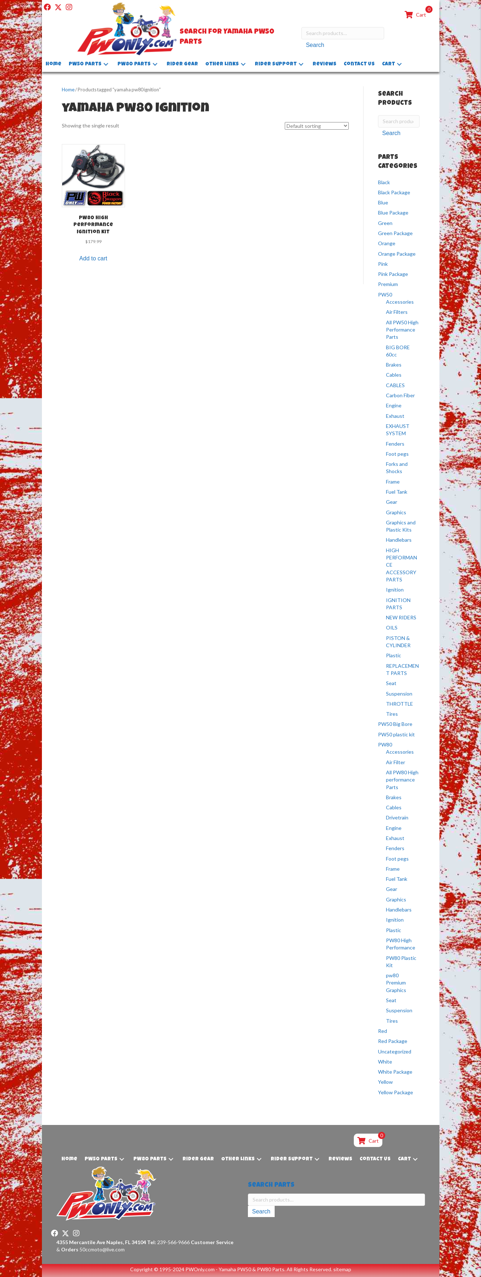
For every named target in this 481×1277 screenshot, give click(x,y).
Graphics (396, 512)
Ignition (395, 589)
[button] (47, 7)
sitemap (342, 1269)
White (385, 1062)
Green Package (395, 233)
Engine (393, 405)
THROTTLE (399, 704)
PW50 (385, 294)
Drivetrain (397, 817)
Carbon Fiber (400, 395)
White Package (395, 1072)
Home (68, 89)
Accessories (400, 302)
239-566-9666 (168, 1242)
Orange (386, 243)
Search (315, 45)
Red (382, 1031)
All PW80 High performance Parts (402, 779)
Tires (392, 714)
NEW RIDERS (401, 617)
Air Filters (397, 312)
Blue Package (393, 212)
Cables (393, 375)
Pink (383, 264)
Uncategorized (394, 1051)
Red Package (392, 1041)
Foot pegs (397, 454)
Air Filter (395, 762)
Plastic (393, 655)
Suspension (399, 694)
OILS (392, 627)
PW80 (385, 744)
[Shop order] (317, 126)
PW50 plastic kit (396, 734)
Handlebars (399, 540)
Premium (388, 284)
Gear (391, 502)
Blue (383, 202)
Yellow (385, 1082)
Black (384, 182)
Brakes (393, 365)
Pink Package (393, 274)
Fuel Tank (396, 492)
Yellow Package (395, 1092)
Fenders (395, 444)
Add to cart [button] (93, 258)
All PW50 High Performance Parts (402, 329)
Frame (393, 482)
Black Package (394, 192)
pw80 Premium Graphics (396, 982)
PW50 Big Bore (395, 724)
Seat (391, 683)
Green (385, 223)
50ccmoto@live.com (102, 1249)
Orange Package (397, 254)
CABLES (395, 385)
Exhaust (395, 416)
